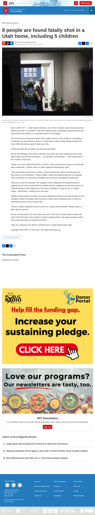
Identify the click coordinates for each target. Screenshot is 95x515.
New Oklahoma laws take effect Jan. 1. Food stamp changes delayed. (37, 458)
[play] (5, 10)
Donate (86, 3)
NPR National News (10, 23)
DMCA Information (60, 481)
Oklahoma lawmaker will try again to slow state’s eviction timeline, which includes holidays (47, 451)
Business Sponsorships (42, 486)
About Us (37, 481)
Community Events (40, 491)
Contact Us (38, 496)
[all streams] (92, 10)
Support (75, 491)
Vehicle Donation (78, 496)
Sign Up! (47, 427)
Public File (76, 486)
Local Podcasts (59, 491)
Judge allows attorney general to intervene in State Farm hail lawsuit (37, 444)
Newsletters (57, 496)
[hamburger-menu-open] (5, 3)
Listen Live (57, 486)
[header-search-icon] (76, 3)
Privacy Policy (77, 481)
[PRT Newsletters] (47, 391)
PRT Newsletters (47, 418)
